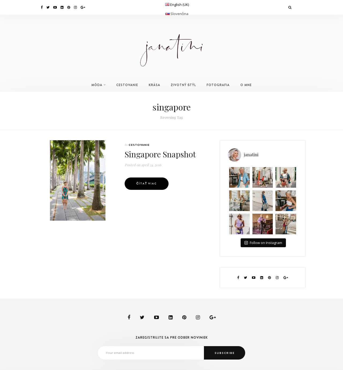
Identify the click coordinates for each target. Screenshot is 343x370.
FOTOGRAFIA (218, 85)
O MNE (246, 85)
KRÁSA (154, 85)
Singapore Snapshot (160, 154)
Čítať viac (146, 183)
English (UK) (179, 4)
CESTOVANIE (127, 85)
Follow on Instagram (263, 242)
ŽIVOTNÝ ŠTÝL (183, 85)
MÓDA (96, 85)
